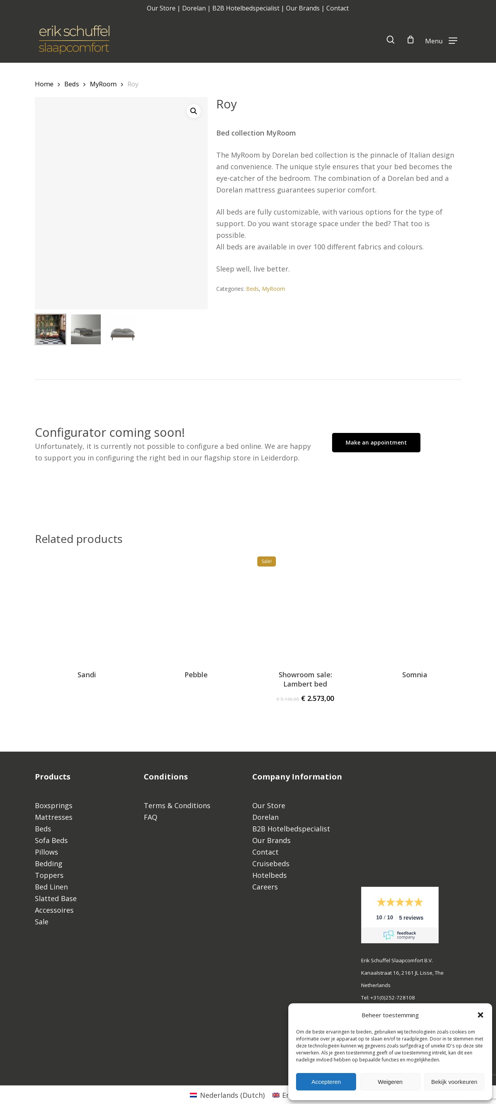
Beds (71, 83)
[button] (480, 1015)
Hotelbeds (269, 875)
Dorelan (194, 8)
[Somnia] (415, 604)
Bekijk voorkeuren (454, 1081)
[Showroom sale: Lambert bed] (305, 604)
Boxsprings (53, 805)
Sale (41, 921)
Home (44, 83)
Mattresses (53, 817)
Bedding (48, 863)
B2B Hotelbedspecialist (245, 8)
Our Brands (303, 8)
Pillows (46, 852)
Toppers (49, 875)
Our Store (161, 8)
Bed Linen (51, 886)
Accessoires (54, 910)
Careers (265, 886)
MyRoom (103, 83)
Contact (337, 8)
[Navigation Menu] (441, 40)
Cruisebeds (270, 863)
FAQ (151, 817)
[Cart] (410, 39)
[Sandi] (87, 604)
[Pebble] (196, 604)
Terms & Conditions (177, 805)
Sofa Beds (51, 840)
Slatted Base (56, 898)
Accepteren (326, 1081)
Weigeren (390, 1081)
